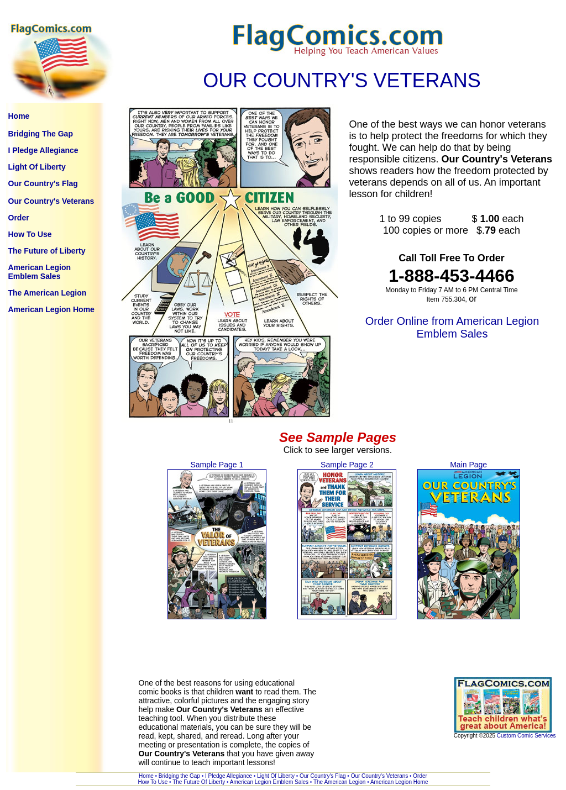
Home (19, 116)
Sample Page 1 (216, 464)
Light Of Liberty (37, 166)
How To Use (30, 234)
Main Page (468, 464)
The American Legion (47, 292)
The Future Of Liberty (199, 782)
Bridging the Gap (180, 776)
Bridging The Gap (40, 133)
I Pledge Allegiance (43, 150)
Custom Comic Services (526, 736)
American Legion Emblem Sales (39, 272)
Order (18, 217)
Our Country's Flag (43, 183)
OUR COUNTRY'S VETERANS (341, 80)
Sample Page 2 (347, 464)
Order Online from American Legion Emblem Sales (452, 327)
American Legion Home (51, 309)
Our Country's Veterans (51, 201)
